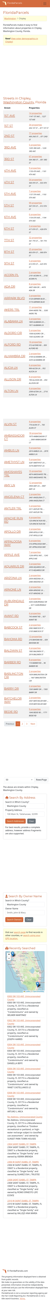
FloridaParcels (12, 3)
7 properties (35, 191)
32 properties (35, 237)
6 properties (35, 214)
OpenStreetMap (38, 991)
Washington (10, 18)
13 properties (35, 636)
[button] (37, 984)
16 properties (35, 342)
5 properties (35, 144)
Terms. (22, 1298)
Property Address (13, 810)
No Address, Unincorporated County (25, 1116)
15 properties (35, 471)
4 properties (35, 388)
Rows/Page (41, 779)
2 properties (35, 272)
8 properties (35, 284)
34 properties (35, 124)
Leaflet (27, 991)
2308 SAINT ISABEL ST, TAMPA (21, 1179)
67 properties (35, 156)
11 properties (35, 307)
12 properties (35, 482)
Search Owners (14, 919)
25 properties (35, 249)
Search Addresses (15, 821)
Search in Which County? (17, 802)
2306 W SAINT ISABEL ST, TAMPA (23, 1161)
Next (33, 723)
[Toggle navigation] (44, 3)
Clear (31, 821)
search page (20, 932)
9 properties (35, 168)
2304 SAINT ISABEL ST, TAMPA (21, 1144)
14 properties (35, 113)
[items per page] (19, 779)
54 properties (35, 179)
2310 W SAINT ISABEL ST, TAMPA (23, 1200)
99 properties (35, 202)
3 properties (35, 226)
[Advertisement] (24, 72)
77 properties (35, 133)
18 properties (35, 433)
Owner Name (11, 908)
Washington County (18, 102)
